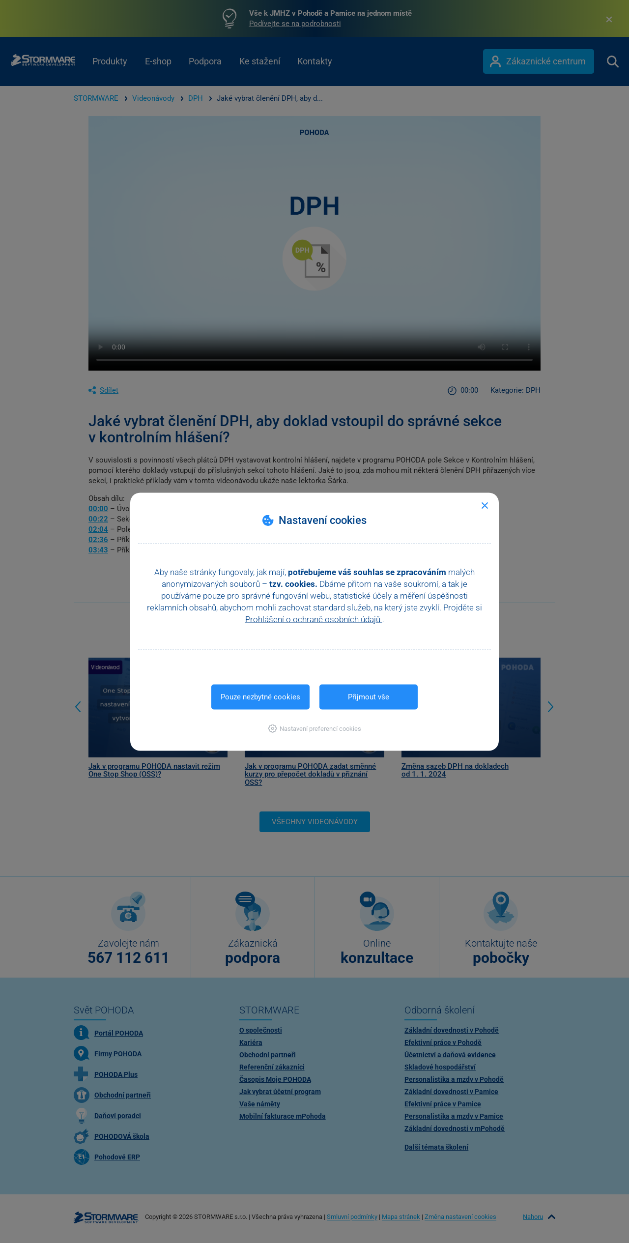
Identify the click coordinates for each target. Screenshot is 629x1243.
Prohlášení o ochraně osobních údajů (313, 619)
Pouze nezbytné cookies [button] (260, 696)
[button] (314, 728)
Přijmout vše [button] (368, 696)
